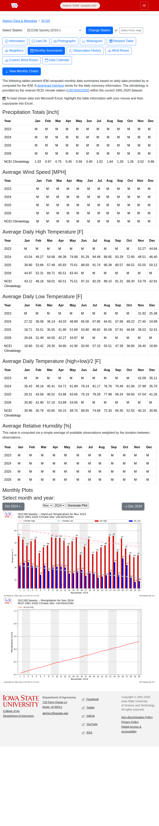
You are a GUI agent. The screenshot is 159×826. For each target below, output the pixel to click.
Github (88, 716)
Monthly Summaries (46, 50)
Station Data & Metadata (19, 21)
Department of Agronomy (18, 715)
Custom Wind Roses (21, 60)
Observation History (85, 50)
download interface (50, 85)
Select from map (131, 30)
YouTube (89, 724)
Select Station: (12, 30)
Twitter (88, 708)
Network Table (121, 41)
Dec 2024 (133, 506)
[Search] (80, 5)
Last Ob (39, 41)
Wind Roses (118, 50)
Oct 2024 (13, 506)
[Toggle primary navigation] (143, 6)
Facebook (90, 699)
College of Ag (11, 711)
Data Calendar (57, 60)
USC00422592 (77, 90)
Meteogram (92, 41)
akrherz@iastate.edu (55, 713)
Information (15, 41)
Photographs (65, 41)
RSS (87, 733)
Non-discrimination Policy (137, 717)
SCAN (45, 21)
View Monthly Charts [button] (21, 71)
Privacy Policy (130, 722)
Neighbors (14, 50)
